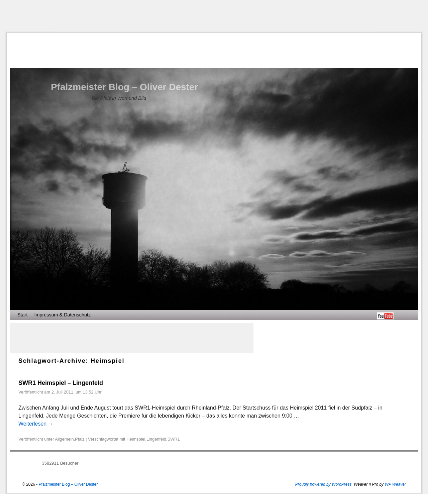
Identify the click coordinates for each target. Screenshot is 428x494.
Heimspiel (135, 439)
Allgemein (64, 439)
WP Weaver (395, 484)
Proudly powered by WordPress (323, 484)
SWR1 (174, 439)
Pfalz (79, 439)
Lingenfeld (156, 439)
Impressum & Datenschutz (62, 314)
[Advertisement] (214, 16)
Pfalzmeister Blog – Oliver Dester (124, 87)
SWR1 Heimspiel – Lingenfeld (60, 383)
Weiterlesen (36, 424)
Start (22, 314)
